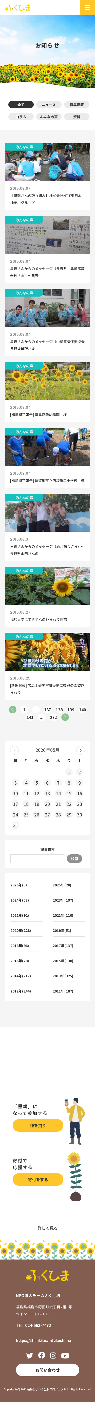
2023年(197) (63, 900)
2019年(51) (62, 930)
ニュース (49, 104)
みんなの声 (49, 116)
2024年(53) (19, 900)
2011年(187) (63, 991)
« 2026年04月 (14, 750)
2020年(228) (20, 930)
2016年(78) (19, 960)
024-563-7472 (38, 1325)
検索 (74, 858)
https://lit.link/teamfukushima (43, 1340)
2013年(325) (63, 975)
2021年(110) (63, 915)
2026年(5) (18, 884)
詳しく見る (47, 1228)
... (36, 710)
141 (30, 717)
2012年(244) (20, 991)
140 (82, 710)
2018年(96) (19, 945)
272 (53, 717)
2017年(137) (63, 945)
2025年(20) (62, 884)
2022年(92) (19, 915)
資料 (76, 116)
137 (47, 710)
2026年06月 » (80, 750)
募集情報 (77, 104)
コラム (21, 116)
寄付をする (38, 1179)
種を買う (38, 1125)
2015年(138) (63, 960)
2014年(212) (20, 975)
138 (59, 710)
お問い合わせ (47, 1370)
